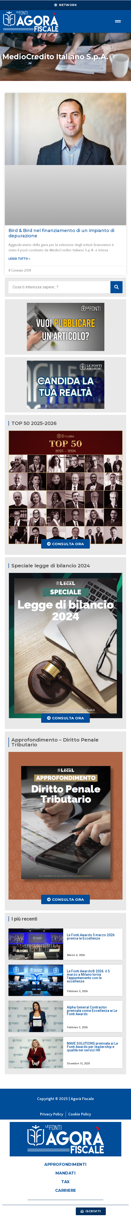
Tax (65, 1182)
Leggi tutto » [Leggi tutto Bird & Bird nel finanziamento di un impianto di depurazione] (19, 258)
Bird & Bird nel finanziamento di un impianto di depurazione (61, 233)
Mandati (65, 1173)
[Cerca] (116, 287)
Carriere (65, 1190)
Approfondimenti (65, 1164)
